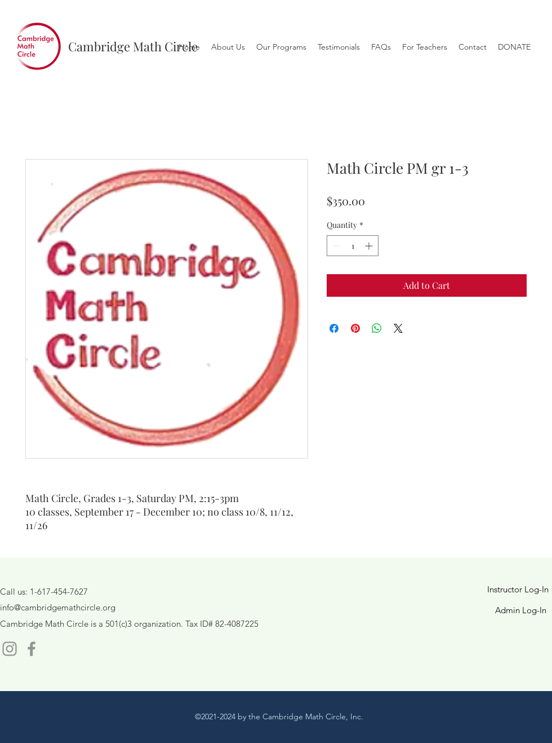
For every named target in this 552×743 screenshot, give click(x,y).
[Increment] (370, 246)
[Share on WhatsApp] (377, 328)
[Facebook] (31, 648)
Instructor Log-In (518, 589)
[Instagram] (9, 648)
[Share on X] (398, 328)
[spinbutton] (352, 246)
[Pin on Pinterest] (355, 328)
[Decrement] (335, 246)
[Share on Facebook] (334, 328)
